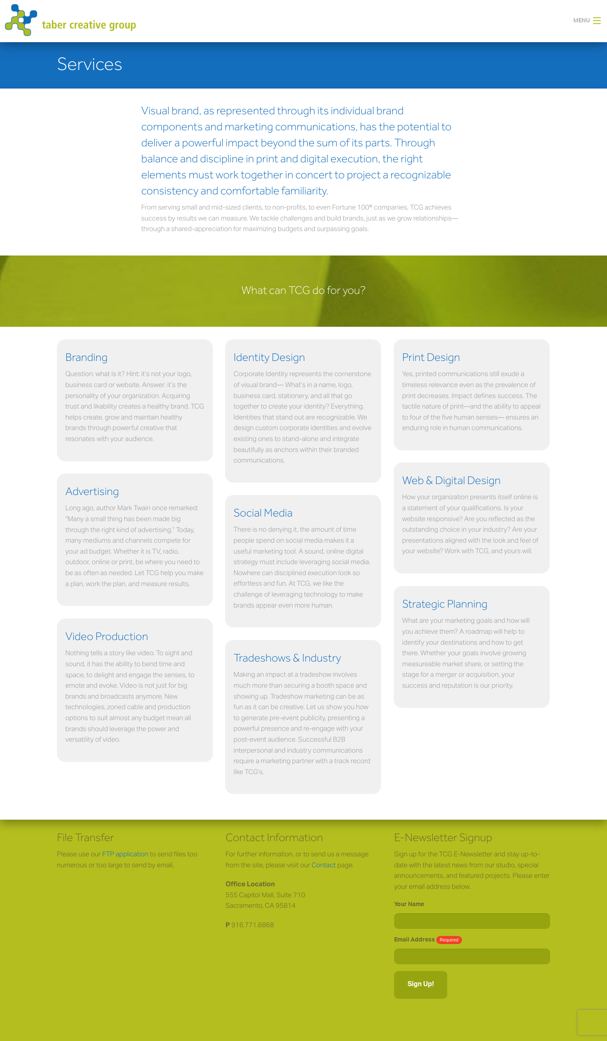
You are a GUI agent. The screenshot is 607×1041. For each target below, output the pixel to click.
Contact (324, 865)
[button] (590, 21)
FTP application (125, 854)
